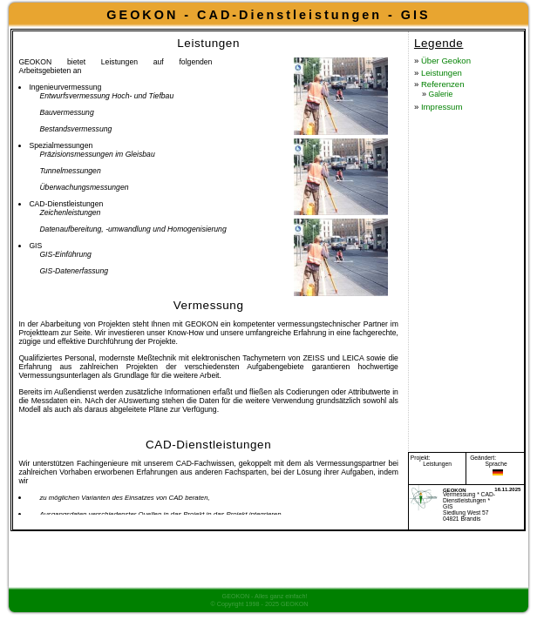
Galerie (385, 157)
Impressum (387, 176)
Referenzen (389, 138)
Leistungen (387, 119)
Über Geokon (394, 100)
